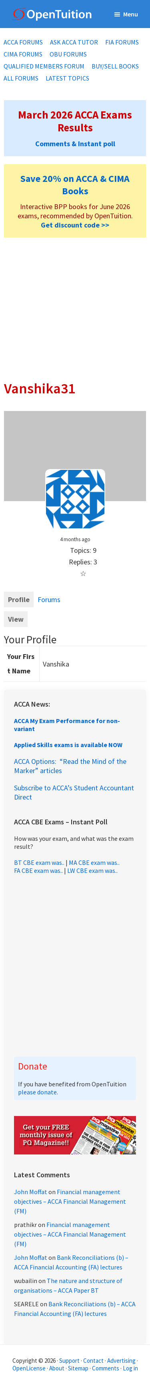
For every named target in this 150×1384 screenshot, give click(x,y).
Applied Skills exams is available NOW (68, 745)
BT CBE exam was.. (39, 862)
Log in (130, 1368)
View (16, 619)
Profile (19, 599)
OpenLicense (29, 1368)
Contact (93, 1360)
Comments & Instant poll (75, 143)
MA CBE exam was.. (94, 862)
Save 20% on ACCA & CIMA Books (75, 184)
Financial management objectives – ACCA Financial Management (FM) (70, 1201)
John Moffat (30, 1192)
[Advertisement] (75, 309)
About (56, 1368)
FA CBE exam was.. (38, 870)
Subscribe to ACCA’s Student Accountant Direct (74, 792)
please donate (37, 1092)
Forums (49, 599)
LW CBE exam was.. (92, 870)
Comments (106, 1368)
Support (69, 1360)
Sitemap (78, 1368)
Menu (130, 14)
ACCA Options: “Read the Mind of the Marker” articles (70, 766)
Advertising (121, 1360)
